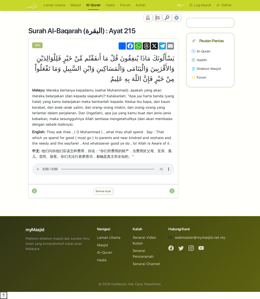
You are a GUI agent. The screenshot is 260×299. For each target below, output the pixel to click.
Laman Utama (54, 5)
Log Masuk (200, 5)
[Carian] (167, 17)
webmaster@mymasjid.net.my (200, 237)
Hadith (199, 60)
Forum (125, 5)
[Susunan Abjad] (157, 17)
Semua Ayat (103, 191)
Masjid (75, 5)
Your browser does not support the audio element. (103, 169)
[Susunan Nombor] (148, 17)
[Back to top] (3, 295)
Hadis (110, 5)
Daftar (224, 5)
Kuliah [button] (140, 5)
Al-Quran (93, 5)
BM (179, 5)
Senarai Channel (146, 264)
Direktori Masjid (206, 69)
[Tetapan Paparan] (176, 17)
